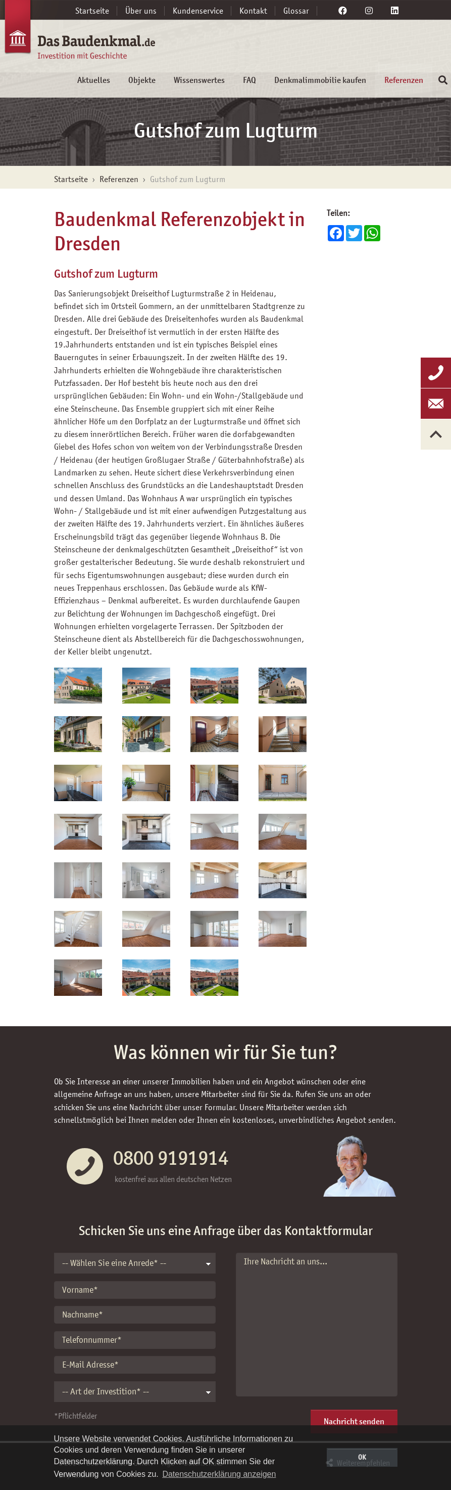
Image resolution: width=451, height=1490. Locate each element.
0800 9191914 (170, 1158)
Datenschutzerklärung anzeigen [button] (219, 1474)
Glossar (296, 11)
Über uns (141, 11)
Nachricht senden (354, 1421)
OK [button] (362, 1457)
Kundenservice (198, 11)
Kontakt (253, 11)
